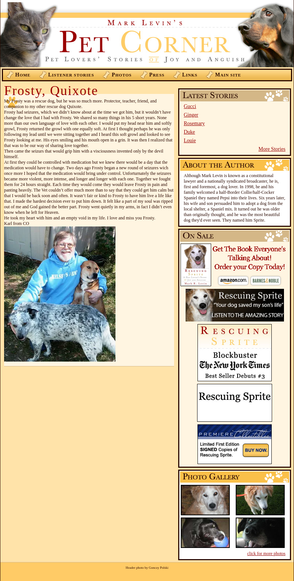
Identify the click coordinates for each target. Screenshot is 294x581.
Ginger (191, 115)
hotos (122, 75)
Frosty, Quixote (51, 90)
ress (156, 75)
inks (189, 75)
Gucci (190, 106)
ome (22, 75)
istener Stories (71, 75)
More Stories (271, 149)
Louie (190, 140)
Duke (189, 132)
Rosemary (194, 123)
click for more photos (266, 553)
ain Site (228, 75)
